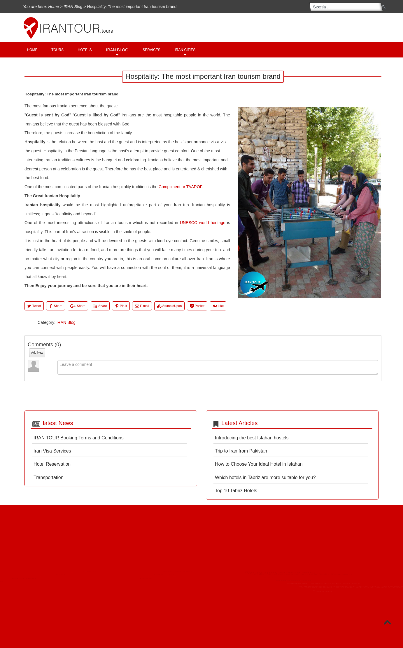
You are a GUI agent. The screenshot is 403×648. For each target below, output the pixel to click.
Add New (37, 352)
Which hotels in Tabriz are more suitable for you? (265, 477)
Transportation (49, 477)
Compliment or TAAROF (180, 186)
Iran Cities (185, 50)
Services (151, 50)
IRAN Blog (68, 6)
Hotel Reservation (52, 464)
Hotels (85, 50)
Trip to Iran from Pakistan (241, 450)
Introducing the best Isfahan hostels (252, 437)
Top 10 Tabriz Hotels (236, 490)
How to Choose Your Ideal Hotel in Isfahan (259, 464)
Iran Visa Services (52, 450)
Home (48, 6)
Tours (57, 50)
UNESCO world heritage (202, 222)
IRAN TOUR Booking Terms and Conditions (79, 437)
